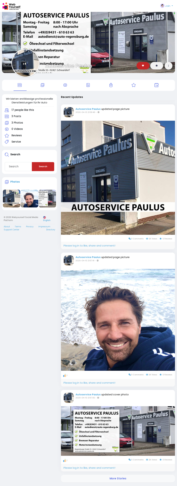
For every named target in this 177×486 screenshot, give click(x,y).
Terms (18, 226)
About (7, 226)
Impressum (44, 226)
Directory (50, 229)
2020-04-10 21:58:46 (85, 112)
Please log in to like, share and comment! (89, 245)
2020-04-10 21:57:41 (85, 260)
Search (43, 166)
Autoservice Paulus (68, 65)
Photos (15, 182)
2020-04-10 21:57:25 (85, 398)
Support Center (11, 229)
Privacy (30, 226)
